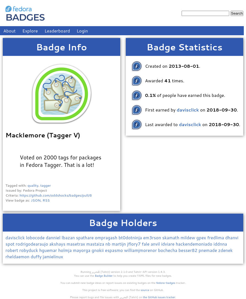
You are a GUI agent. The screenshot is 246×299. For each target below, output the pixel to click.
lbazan (69, 237)
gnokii (98, 250)
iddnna (220, 244)
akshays (58, 244)
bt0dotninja (131, 237)
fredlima (216, 237)
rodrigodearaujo (32, 244)
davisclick (16, 237)
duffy (37, 256)
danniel (54, 237)
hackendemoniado (194, 244)
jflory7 (134, 244)
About (9, 31)
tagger (45, 185)
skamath (171, 237)
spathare (85, 237)
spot (11, 244)
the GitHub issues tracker (159, 297)
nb (108, 244)
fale (146, 244)
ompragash (107, 237)
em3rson (152, 237)
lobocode (36, 237)
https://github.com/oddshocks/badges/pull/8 (56, 195)
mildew (188, 237)
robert (12, 250)
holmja (65, 250)
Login (82, 31)
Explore (30, 31)
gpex (201, 237)
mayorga (82, 250)
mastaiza (95, 244)
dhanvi (231, 237)
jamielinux (53, 256)
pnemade (208, 250)
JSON (35, 200)
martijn (119, 244)
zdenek (225, 250)
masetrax (76, 244)
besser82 (189, 250)
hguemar (48, 250)
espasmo (114, 250)
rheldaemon (18, 256)
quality (33, 185)
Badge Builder (104, 276)
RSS (46, 200)
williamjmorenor (141, 250)
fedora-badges (165, 283)
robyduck (29, 250)
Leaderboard (57, 31)
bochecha (168, 250)
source (145, 290)
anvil (156, 244)
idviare (168, 244)
